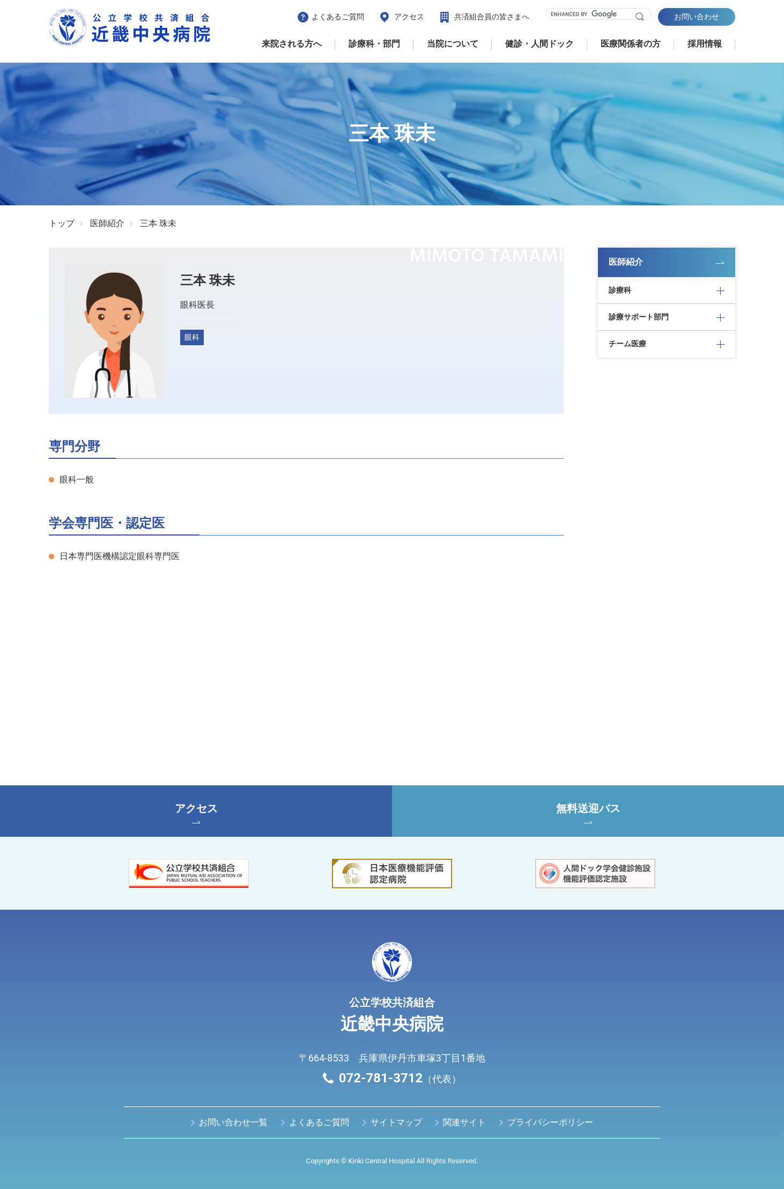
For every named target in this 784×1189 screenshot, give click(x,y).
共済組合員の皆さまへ (491, 16)
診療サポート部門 (639, 317)
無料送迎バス (588, 812)
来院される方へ (292, 44)
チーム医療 (627, 343)
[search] (592, 14)
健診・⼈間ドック (539, 44)
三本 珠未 (158, 223)
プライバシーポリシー (550, 1122)
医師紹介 (107, 223)
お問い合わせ (696, 16)
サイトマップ (396, 1122)
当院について (452, 44)
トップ (62, 223)
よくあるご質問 (338, 16)
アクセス (409, 16)
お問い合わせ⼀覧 (233, 1122)
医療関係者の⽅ (631, 44)
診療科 (620, 290)
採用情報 (704, 44)
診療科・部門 (374, 44)
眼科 (191, 337)
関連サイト (464, 1122)
